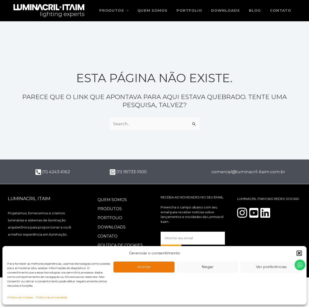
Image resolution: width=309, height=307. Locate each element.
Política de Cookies (20, 297)
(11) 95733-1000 (128, 171)
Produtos (123, 10)
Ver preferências (271, 266)
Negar (207, 266)
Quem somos (160, 10)
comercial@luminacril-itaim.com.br (249, 171)
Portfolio (195, 10)
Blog (257, 10)
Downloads (229, 10)
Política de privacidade (51, 297)
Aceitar (144, 266)
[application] (135, 10)
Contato (281, 10)
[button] (299, 253)
